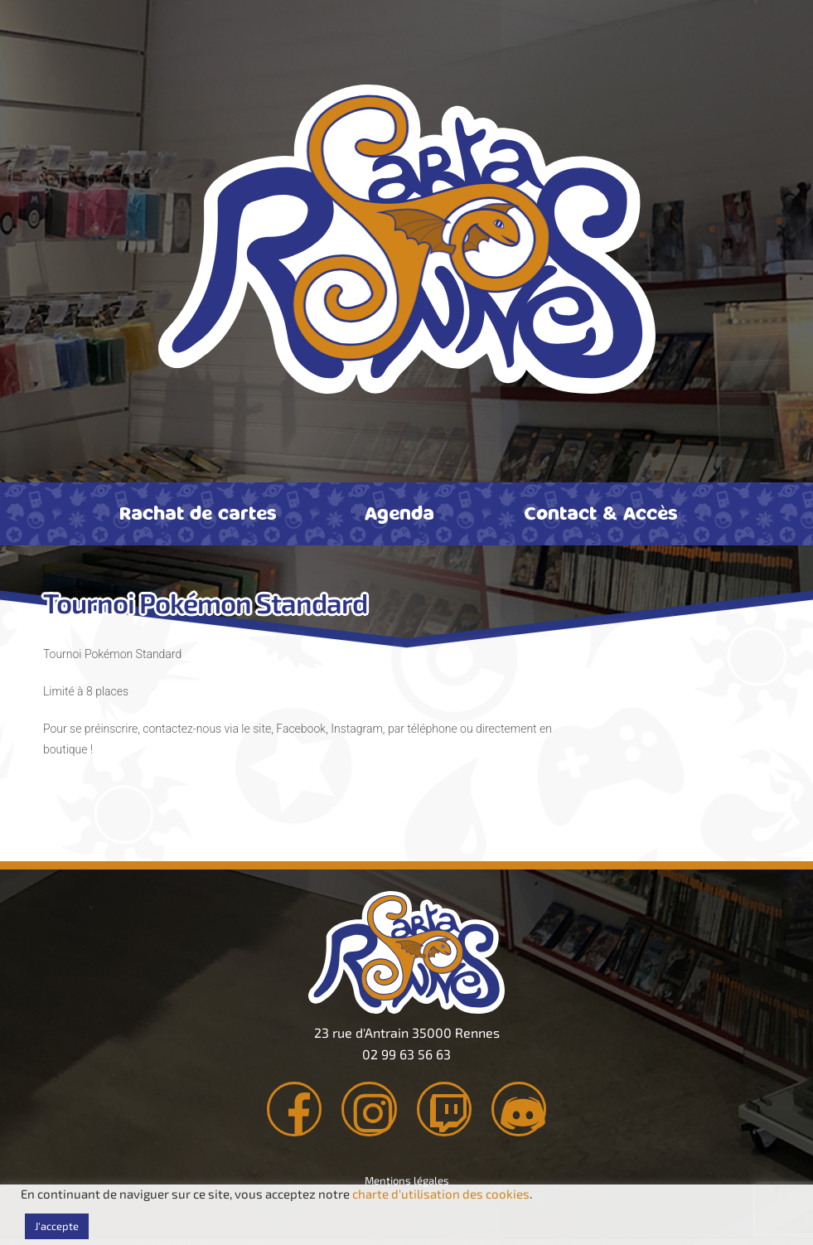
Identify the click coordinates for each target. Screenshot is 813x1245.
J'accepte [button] (57, 1226)
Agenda (399, 512)
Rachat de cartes (198, 512)
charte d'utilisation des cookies (441, 1193)
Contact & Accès (601, 512)
